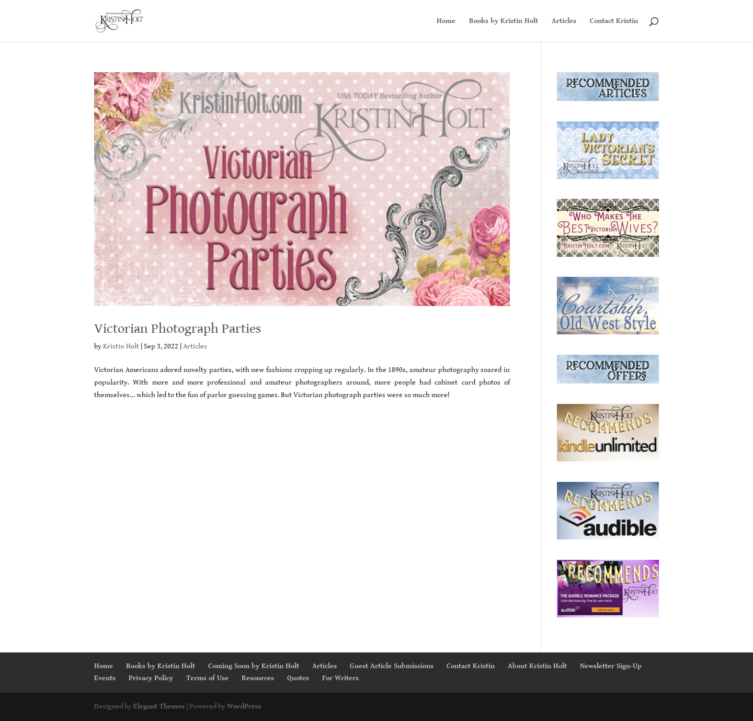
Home (446, 21)
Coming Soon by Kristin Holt (253, 666)
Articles (564, 21)
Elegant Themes (159, 706)
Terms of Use (207, 678)
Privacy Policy (151, 678)
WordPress (244, 706)
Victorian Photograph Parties (177, 328)
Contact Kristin (614, 21)
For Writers (340, 678)
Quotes (298, 678)
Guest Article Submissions (391, 666)
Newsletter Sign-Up (611, 666)
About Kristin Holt (537, 666)
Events (105, 678)
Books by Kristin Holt (503, 21)
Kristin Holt (121, 346)
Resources (258, 678)
